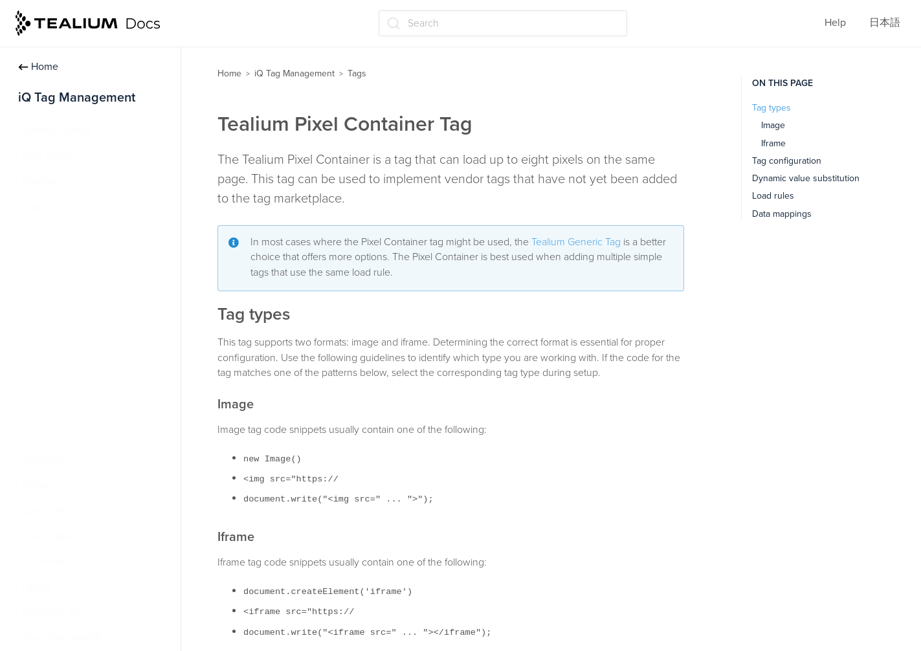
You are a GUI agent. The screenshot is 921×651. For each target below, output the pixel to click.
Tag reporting (59, 409)
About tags (54, 231)
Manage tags (58, 256)
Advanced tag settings (80, 308)
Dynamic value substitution (806, 178)
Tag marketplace (66, 282)
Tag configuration (786, 160)
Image (773, 125)
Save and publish (62, 637)
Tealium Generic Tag (75, 333)
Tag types (771, 107)
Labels (37, 586)
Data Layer (47, 155)
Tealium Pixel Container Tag (92, 358)
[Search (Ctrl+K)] (503, 23)
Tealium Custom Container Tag (99, 383)
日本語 (884, 22)
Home (38, 66)
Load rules (46, 510)
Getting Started (57, 130)
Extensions (47, 561)
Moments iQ (50, 612)
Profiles (40, 181)
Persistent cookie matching (91, 434)
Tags (34, 206)
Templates (45, 460)
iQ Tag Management (294, 73)
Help (835, 22)
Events (37, 485)
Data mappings (57, 535)
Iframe (773, 143)
